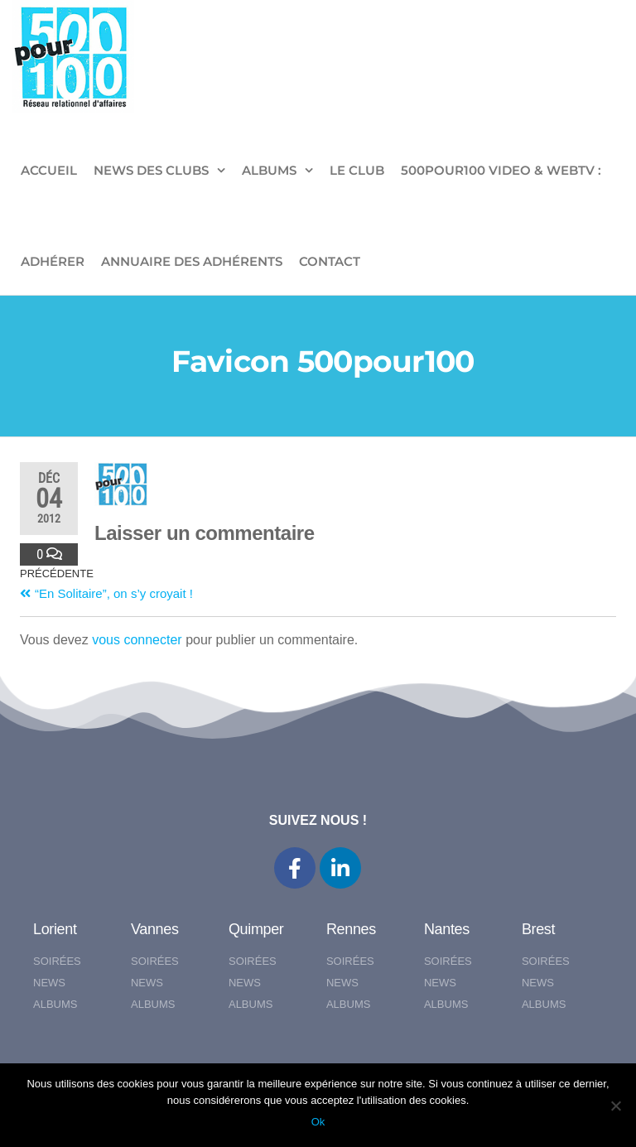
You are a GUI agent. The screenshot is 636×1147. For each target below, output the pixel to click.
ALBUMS (269, 170)
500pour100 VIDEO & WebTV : (501, 170)
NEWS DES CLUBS (151, 170)
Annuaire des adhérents (191, 261)
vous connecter (137, 640)
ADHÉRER (52, 261)
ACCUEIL (49, 170)
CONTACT (329, 261)
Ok (318, 1122)
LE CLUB (357, 170)
